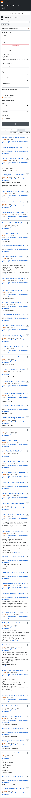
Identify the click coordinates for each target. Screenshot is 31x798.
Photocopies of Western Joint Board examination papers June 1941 (13, 531)
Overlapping (7, 118)
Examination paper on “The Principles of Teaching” (13, 245)
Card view (14, 130)
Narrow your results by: (15, 13)
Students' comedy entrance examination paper (13, 695)
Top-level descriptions (9, 95)
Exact (5, 120)
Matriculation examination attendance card (13, 504)
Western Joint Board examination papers (13, 753)
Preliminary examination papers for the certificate (13, 593)
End (3, 109)
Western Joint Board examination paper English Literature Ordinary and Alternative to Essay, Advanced (13, 728)
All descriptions (8, 97)
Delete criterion (15, 45)
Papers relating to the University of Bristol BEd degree (13, 514)
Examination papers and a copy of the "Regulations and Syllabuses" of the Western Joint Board (13, 256)
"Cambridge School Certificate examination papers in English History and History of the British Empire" (13, 158)
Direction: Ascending (24, 132)
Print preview (5, 130)
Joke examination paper (9, 430)
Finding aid (5, 78)
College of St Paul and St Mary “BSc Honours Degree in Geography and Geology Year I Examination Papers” (13, 223)
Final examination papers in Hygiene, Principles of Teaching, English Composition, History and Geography (13, 336)
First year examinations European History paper (13, 346)
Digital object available (8, 72)
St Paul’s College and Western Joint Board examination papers (13, 645)
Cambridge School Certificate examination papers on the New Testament (13, 175)
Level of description (7, 66)
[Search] (15, 35)
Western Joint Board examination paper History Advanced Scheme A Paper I (13, 741)
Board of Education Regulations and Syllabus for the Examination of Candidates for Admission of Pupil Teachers (13, 137)
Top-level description (7, 57)
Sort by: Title (13, 132)
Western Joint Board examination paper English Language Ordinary (13, 716)
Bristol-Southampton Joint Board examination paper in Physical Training (13, 147)
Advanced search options (10, 29)
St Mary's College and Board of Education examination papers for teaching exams (13, 623)
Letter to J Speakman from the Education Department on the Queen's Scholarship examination (13, 472)
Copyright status (6, 83)
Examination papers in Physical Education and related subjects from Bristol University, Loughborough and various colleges (13, 314)
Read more (8, 274)
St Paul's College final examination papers (13, 670)
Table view (21, 130)
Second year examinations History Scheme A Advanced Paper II (13, 612)
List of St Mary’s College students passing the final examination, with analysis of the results (13, 493)
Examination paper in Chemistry (12, 233)
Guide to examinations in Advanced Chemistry (13, 357)
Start (3, 103)
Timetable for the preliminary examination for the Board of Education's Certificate (13, 706)
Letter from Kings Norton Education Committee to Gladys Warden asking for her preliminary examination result (13, 461)
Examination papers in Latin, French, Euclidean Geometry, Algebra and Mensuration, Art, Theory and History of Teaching (13, 290)
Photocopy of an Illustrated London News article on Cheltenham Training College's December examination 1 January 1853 (13, 556)
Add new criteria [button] (7, 50)
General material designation (9, 89)
